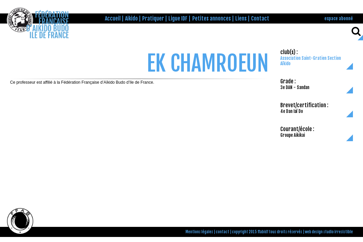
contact (222, 232)
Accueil (113, 18)
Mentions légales (199, 232)
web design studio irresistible (329, 232)
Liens (241, 18)
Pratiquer (153, 18)
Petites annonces (211, 18)
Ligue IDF (178, 18)
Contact (260, 18)
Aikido (131, 18)
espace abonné (338, 18)
